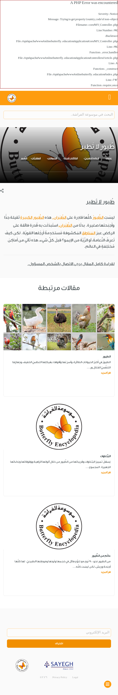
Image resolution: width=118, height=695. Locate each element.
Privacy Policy (59, 677)
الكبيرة (26, 217)
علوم (109, 158)
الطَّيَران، (65, 225)
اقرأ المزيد (106, 373)
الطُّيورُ (97, 217)
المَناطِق (88, 233)
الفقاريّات (36, 158)
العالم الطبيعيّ (92, 158)
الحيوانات (52, 158)
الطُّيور (24, 158)
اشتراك (59, 643)
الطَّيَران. (59, 217)
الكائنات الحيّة (71, 158)
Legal (75, 677)
